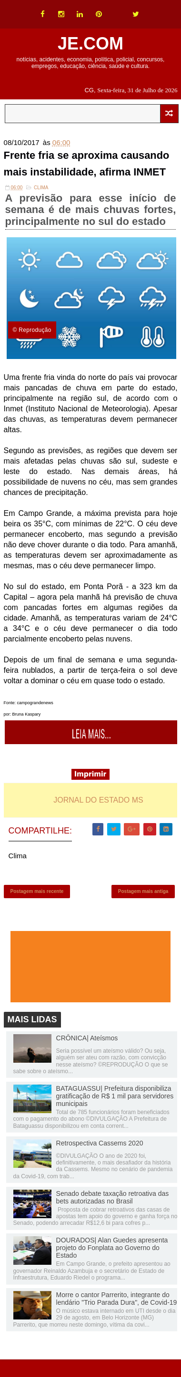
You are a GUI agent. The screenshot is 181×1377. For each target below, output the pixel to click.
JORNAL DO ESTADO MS (98, 800)
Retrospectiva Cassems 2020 (99, 1144)
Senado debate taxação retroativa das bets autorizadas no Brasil (112, 1198)
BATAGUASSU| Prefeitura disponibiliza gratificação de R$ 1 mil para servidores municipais (115, 1097)
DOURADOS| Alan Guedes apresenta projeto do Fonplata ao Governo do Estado (112, 1249)
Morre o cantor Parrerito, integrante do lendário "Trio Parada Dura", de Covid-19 (116, 1300)
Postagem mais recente (37, 892)
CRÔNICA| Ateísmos (87, 1039)
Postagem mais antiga (143, 892)
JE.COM (90, 43)
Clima (41, 188)
